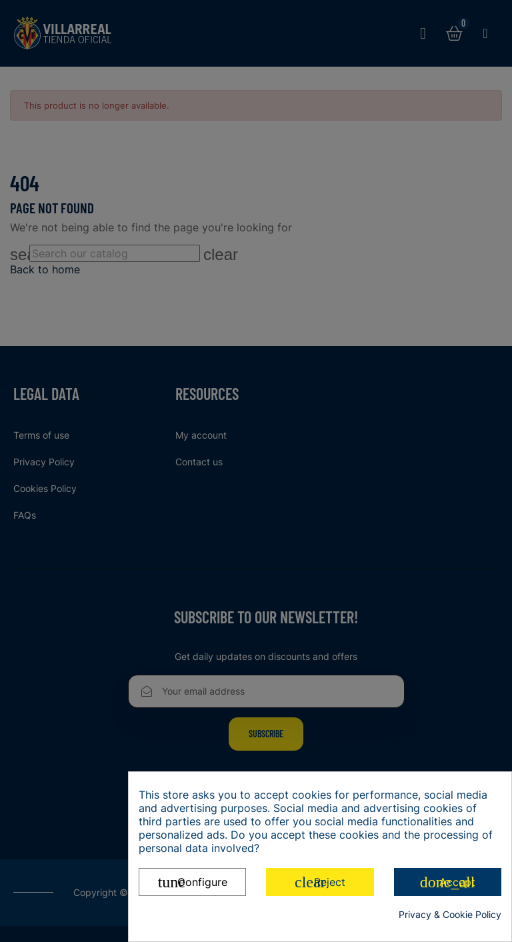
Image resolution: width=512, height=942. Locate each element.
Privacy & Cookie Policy (450, 914)
